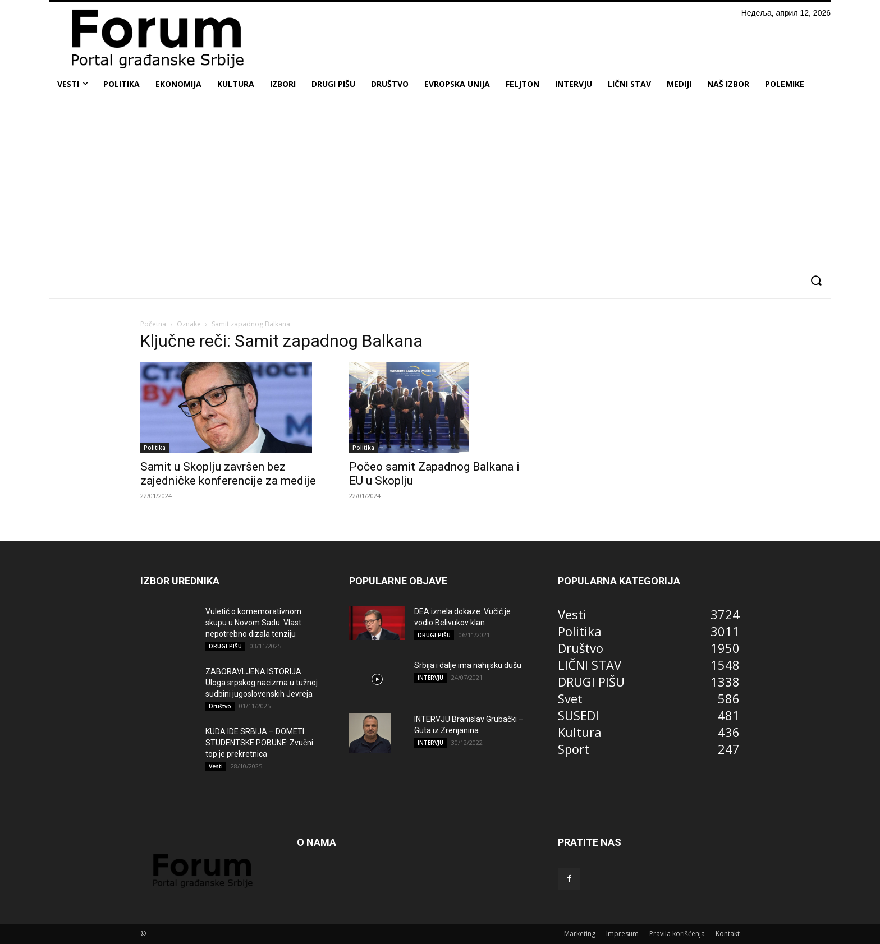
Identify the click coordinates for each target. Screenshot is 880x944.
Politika (155, 448)
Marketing (579, 933)
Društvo (220, 706)
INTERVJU (430, 677)
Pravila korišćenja (677, 933)
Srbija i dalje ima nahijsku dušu (467, 665)
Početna (153, 324)
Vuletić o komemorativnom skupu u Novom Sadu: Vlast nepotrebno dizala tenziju (253, 622)
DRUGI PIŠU (225, 646)
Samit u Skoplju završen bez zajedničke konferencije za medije (228, 473)
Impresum (622, 933)
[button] (816, 281)
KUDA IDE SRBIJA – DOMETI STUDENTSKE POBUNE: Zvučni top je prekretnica (259, 742)
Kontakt (728, 933)
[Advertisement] (440, 181)
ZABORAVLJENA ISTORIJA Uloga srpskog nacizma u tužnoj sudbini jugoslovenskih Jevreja (261, 682)
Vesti (216, 766)
